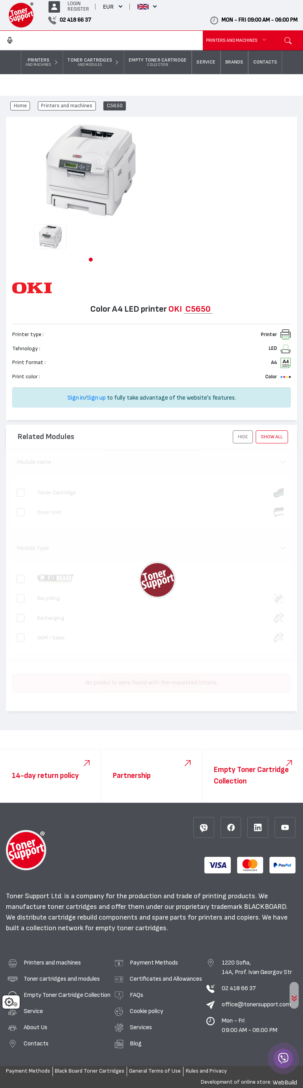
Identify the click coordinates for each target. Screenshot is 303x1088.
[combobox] (101, 40)
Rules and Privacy (206, 1071)
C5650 (115, 106)
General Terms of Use (155, 1071)
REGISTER (78, 9)
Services (141, 1027)
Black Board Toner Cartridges (89, 1071)
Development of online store (235, 1082)
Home (20, 106)
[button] (91, 260)
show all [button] (272, 436)
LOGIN (73, 3)
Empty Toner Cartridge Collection (67, 995)
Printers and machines (66, 106)
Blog (136, 1043)
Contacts (36, 1043)
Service (33, 1011)
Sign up (96, 397)
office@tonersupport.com (256, 1004)
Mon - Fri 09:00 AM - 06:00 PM (249, 1025)
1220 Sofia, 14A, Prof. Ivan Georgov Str (257, 967)
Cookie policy (146, 1011)
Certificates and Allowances (166, 979)
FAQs (136, 995)
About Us (35, 1027)
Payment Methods (154, 962)
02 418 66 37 (239, 988)
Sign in (75, 397)
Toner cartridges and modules (62, 979)
